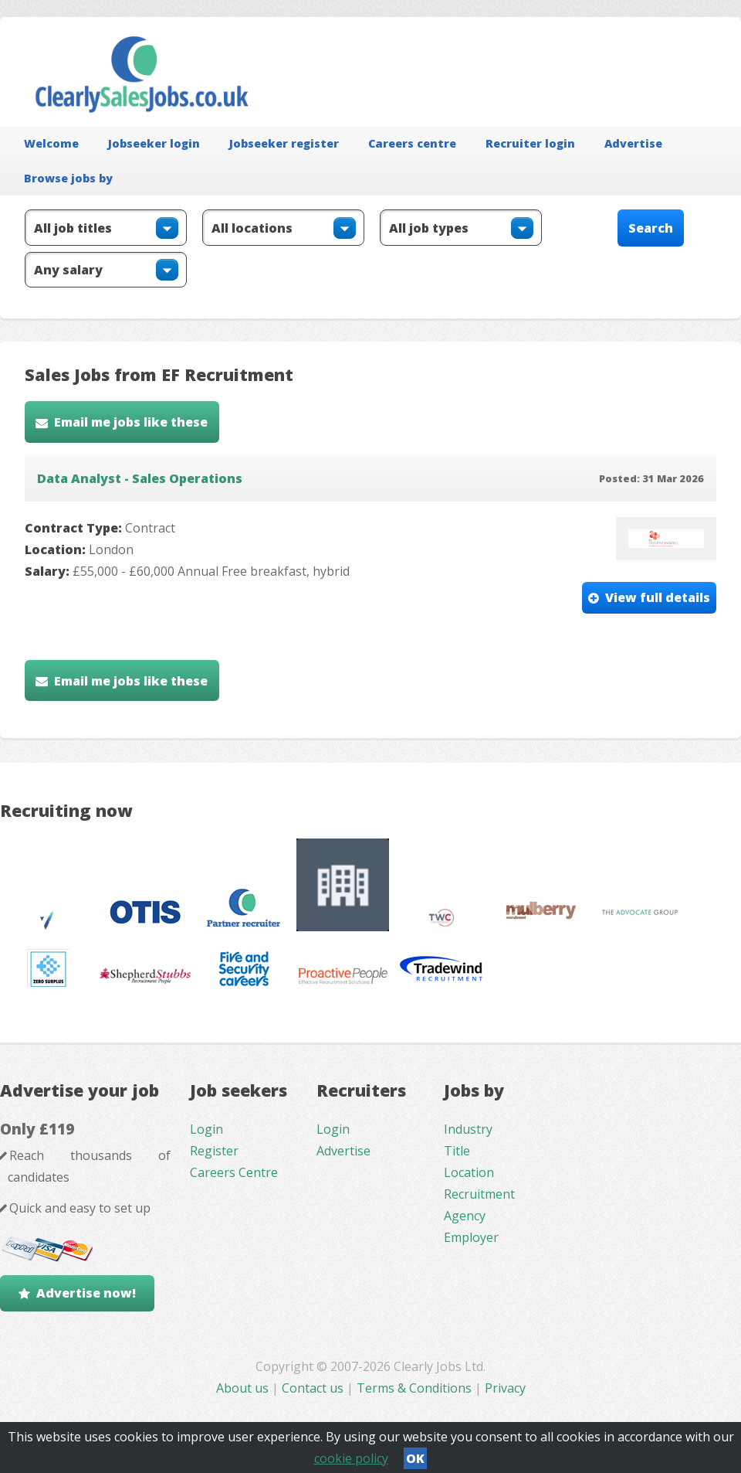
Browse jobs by (68, 178)
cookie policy (351, 1458)
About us (244, 1387)
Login (206, 1129)
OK (415, 1458)
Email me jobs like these (131, 421)
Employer (471, 1237)
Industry (468, 1129)
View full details (657, 597)
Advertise (633, 143)
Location (469, 1172)
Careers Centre (234, 1172)
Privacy (505, 1387)
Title (457, 1150)
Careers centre (412, 143)
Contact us (314, 1387)
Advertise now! (86, 1292)
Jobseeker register (284, 143)
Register (214, 1150)
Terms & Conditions (414, 1387)
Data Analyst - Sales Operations (139, 478)
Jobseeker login (154, 143)
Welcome (51, 143)
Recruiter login (530, 143)
